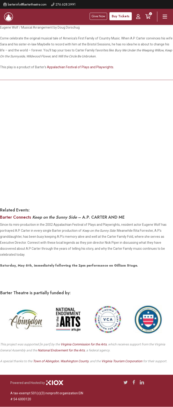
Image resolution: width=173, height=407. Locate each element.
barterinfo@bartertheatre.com (27, 4)
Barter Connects (15, 217)
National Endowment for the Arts (61, 350)
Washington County (74, 361)
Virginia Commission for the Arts (84, 344)
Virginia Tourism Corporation (121, 361)
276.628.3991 (66, 4)
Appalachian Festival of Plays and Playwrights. (80, 67)
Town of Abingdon (46, 361)
